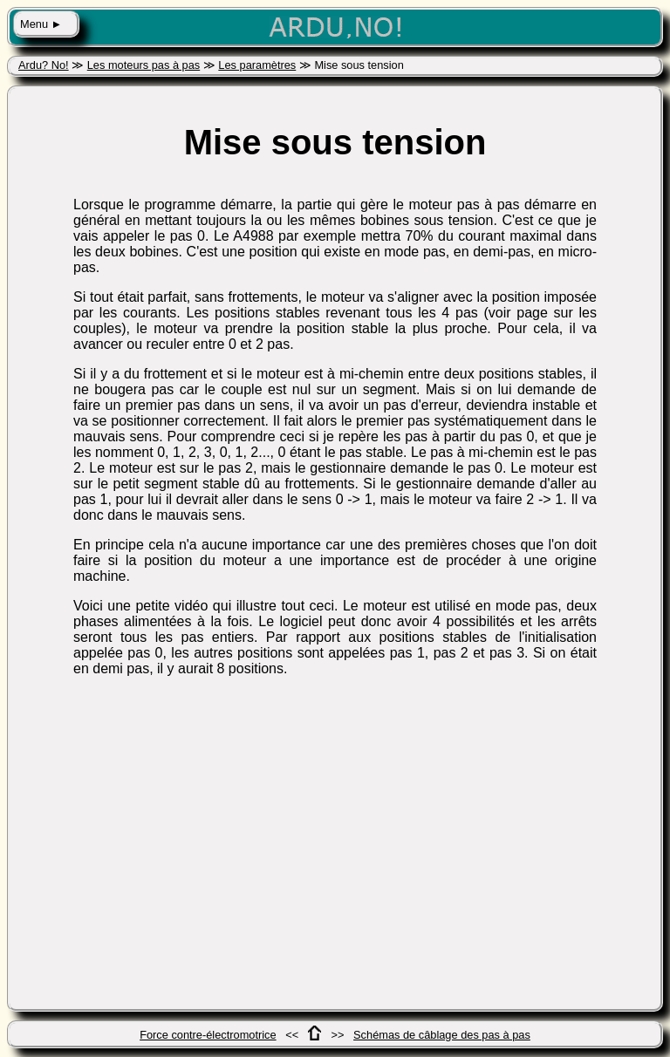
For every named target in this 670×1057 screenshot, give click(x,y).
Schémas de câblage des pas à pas (441, 1034)
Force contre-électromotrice (208, 1034)
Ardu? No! (43, 65)
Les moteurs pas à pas (143, 65)
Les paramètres (257, 65)
